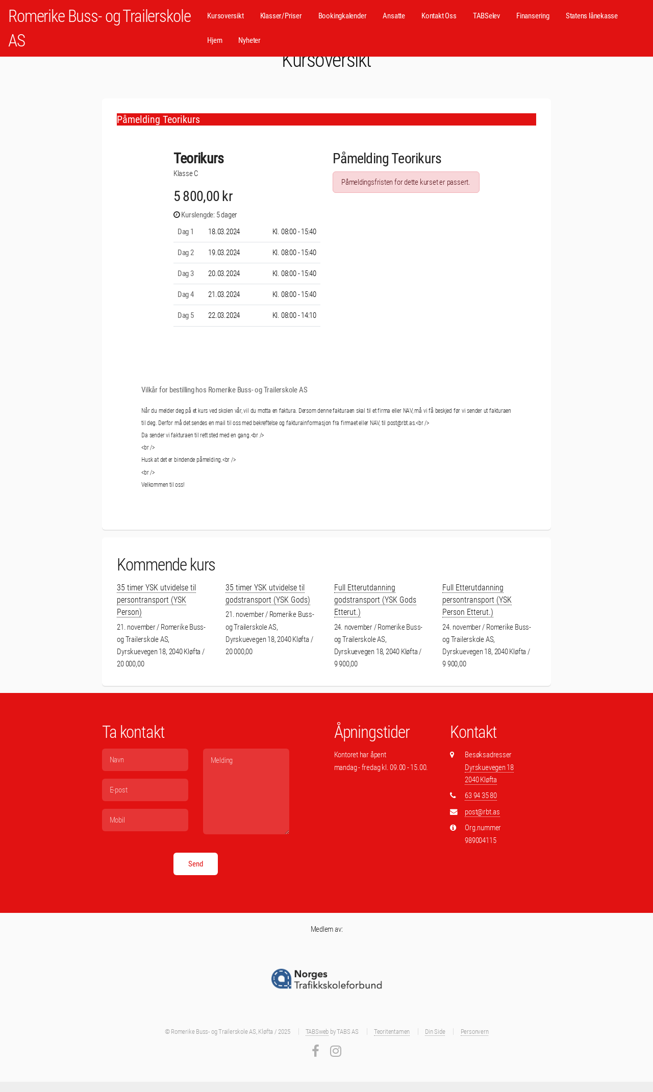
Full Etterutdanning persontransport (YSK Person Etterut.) (477, 600)
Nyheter (249, 40)
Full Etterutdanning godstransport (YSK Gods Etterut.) (375, 600)
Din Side (435, 1031)
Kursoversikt (225, 15)
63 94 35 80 (481, 795)
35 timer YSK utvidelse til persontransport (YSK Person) (156, 600)
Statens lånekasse (592, 15)
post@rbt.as (482, 811)
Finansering (532, 15)
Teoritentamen (392, 1031)
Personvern (475, 1031)
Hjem (214, 40)
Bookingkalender (342, 15)
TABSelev (486, 15)
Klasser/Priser (281, 15)
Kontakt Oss (439, 15)
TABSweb (317, 1031)
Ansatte (394, 15)
